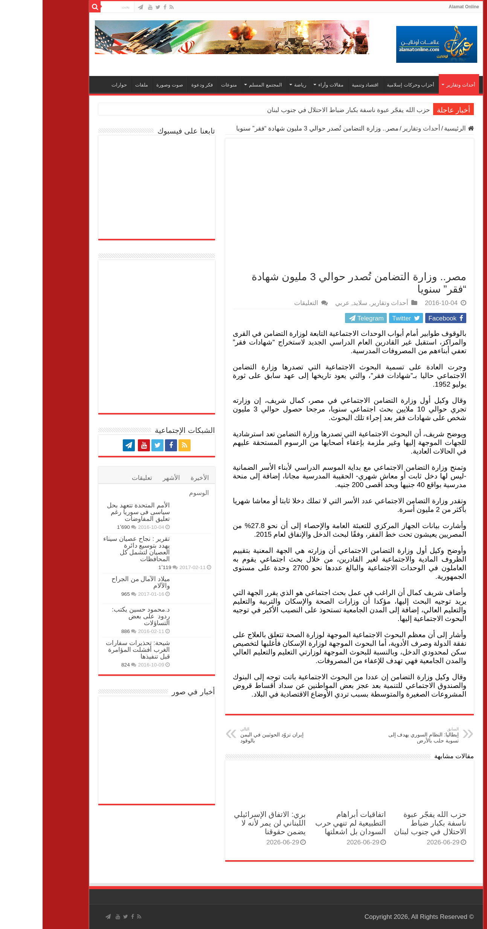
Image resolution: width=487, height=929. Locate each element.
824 (83, 665)
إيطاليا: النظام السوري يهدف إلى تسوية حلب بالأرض (377, 735)
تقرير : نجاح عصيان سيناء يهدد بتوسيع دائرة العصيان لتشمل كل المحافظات (94, 549)
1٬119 (122, 567)
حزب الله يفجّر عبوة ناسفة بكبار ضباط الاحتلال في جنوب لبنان (306, 110)
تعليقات (99, 477)
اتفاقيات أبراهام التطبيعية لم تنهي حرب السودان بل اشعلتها (308, 823)
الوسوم (156, 492)
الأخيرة (157, 477)
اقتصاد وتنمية (322, 85)
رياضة (258, 85)
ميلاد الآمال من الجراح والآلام (98, 582)
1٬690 (80, 527)
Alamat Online (421, 6)
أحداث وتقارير (418, 85)
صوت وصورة (127, 85)
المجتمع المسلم (223, 85)
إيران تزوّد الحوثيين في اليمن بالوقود (236, 735)
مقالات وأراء (288, 85)
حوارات (76, 85)
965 (83, 594)
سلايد (317, 303)
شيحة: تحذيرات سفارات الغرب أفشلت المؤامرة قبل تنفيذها (95, 649)
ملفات (99, 85)
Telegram (322, 318)
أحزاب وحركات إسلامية (368, 85)
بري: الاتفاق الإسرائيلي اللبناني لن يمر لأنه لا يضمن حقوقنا (227, 823)
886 (83, 631)
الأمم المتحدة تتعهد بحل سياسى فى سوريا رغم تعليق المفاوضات (95, 512)
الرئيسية (416, 128)
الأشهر (128, 477)
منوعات (186, 85)
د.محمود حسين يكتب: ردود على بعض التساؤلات (98, 616)
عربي (300, 303)
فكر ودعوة (160, 85)
